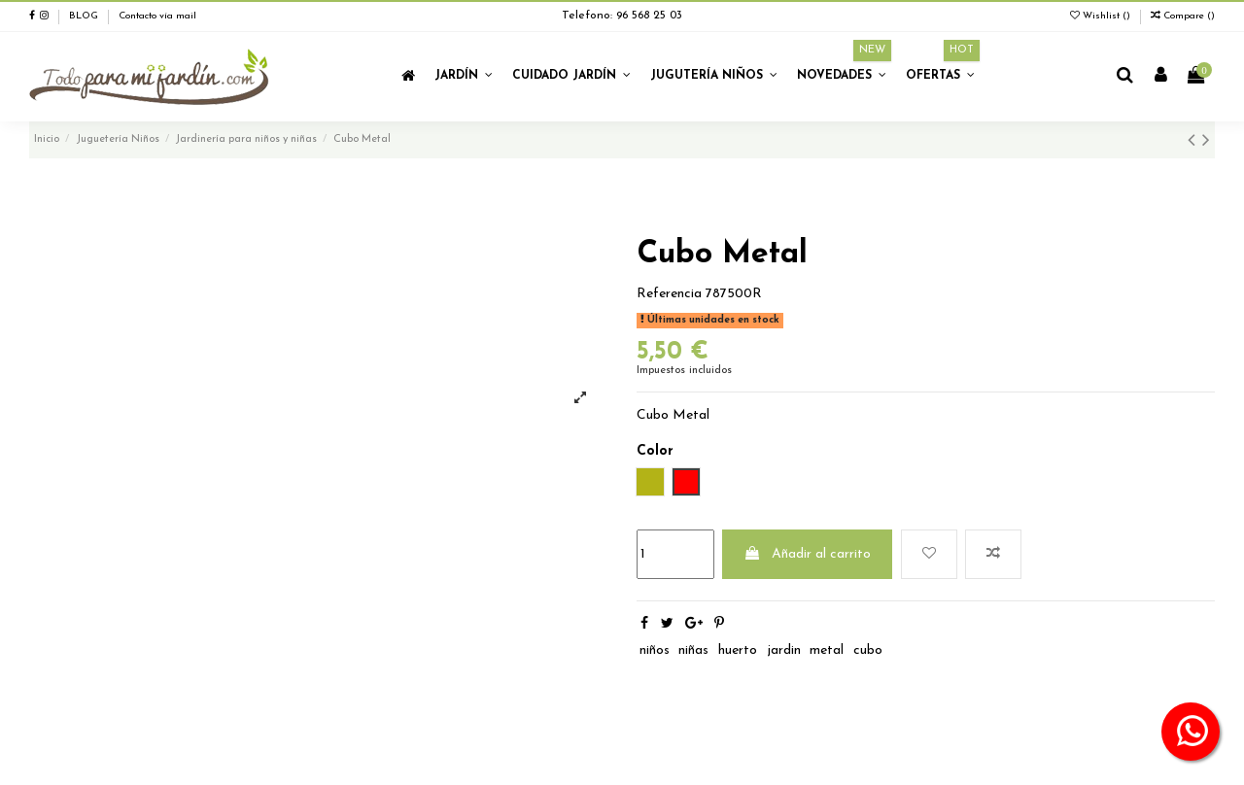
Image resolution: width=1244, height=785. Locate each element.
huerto (737, 650)
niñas (693, 650)
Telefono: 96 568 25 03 (622, 15)
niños (654, 650)
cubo (867, 650)
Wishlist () (1101, 16)
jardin (784, 650)
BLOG (83, 16)
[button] (463, 76)
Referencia (669, 294)
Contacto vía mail (157, 16)
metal (827, 650)
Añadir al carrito (807, 554)
